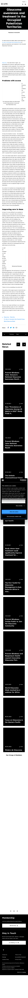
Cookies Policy (5, 959)
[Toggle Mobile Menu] (25, 4)
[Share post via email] (17, 328)
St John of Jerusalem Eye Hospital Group (11, 42)
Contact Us (4, 954)
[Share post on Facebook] (9, 328)
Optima (24, 972)
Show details (19, 505)
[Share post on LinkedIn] (14, 328)
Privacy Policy (18, 959)
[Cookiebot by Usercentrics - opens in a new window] (20, 480)
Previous (9, 334)
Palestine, (12, 317)
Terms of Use (18, 954)
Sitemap (4, 957)
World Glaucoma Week (9, 321)
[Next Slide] (24, 344)
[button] (24, 1)
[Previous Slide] (18, 344)
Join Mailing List (14, 942)
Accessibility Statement (20, 957)
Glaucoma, (4, 62)
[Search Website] (23, 4)
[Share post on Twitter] (11, 328)
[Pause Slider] (14, 911)
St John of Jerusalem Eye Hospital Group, (14, 319)
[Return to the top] (3, 950)
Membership (14, 925)
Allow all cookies (14, 511)
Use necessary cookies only (14, 516)
